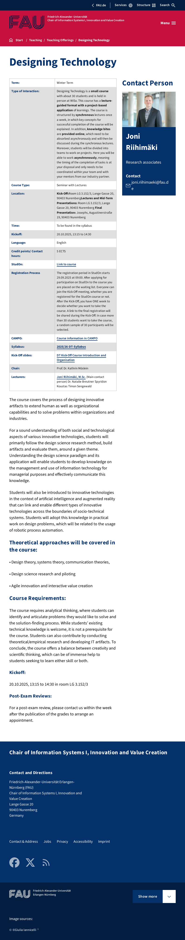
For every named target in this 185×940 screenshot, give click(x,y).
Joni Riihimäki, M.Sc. (71, 377)
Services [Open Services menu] (123, 5)
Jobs (47, 841)
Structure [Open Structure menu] (146, 5)
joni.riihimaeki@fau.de (149, 186)
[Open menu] (168, 23)
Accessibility (83, 841)
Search (167, 5)
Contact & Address (23, 841)
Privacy (62, 841)
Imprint (104, 841)
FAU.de (98, 5)
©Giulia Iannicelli (24, 930)
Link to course (66, 264)
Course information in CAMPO (77, 338)
